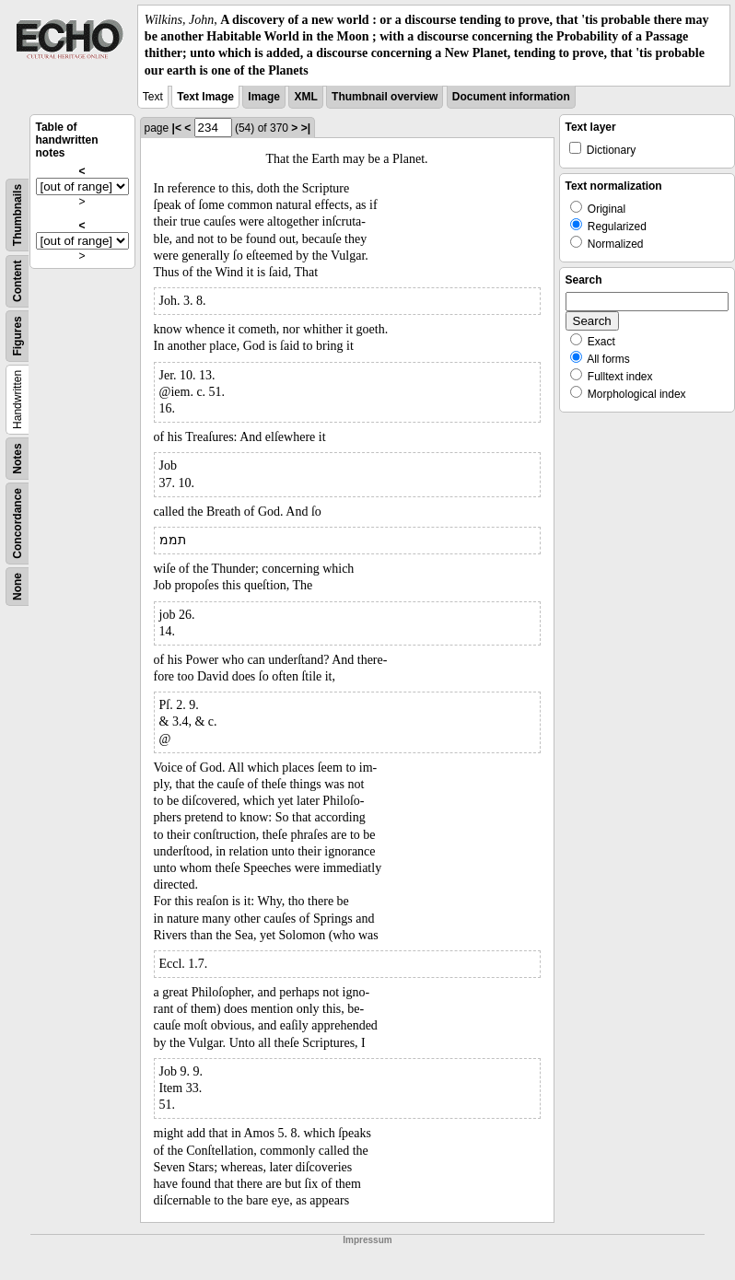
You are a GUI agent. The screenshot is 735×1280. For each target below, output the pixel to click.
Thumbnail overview (385, 96)
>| (305, 128)
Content (17, 280)
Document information (511, 96)
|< (176, 128)
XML (305, 96)
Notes (17, 458)
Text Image (205, 96)
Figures (17, 335)
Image (264, 96)
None (17, 586)
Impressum (367, 1240)
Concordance (17, 523)
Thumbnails (17, 215)
